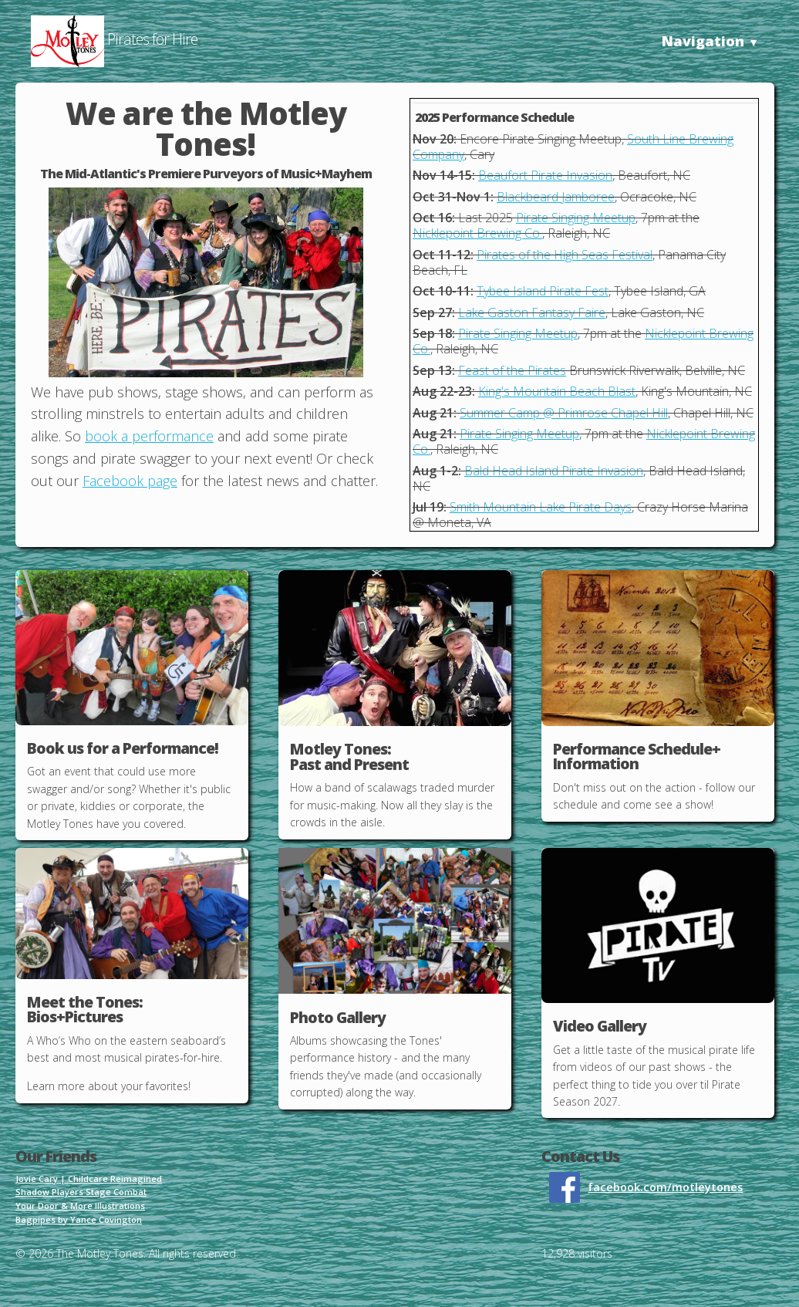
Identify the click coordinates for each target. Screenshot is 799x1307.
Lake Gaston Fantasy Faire (531, 312)
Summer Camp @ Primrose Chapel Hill (564, 412)
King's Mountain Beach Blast (556, 391)
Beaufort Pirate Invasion (545, 175)
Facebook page (130, 480)
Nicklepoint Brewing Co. (477, 233)
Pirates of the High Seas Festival (564, 254)
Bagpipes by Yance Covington (78, 1219)
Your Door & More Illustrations (80, 1205)
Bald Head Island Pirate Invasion (553, 470)
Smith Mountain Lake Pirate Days (541, 506)
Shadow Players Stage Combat (81, 1191)
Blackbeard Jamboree (556, 196)
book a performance (149, 436)
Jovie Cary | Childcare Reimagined (88, 1178)
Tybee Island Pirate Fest (543, 290)
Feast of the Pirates (512, 370)
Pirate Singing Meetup (575, 217)
